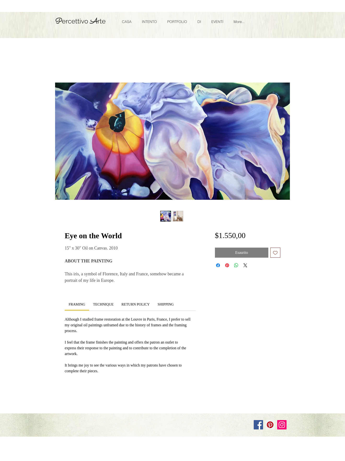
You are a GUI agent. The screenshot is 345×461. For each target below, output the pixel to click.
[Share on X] (245, 265)
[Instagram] (282, 424)
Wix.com (119, 409)
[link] (77, 304)
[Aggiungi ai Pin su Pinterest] (227, 265)
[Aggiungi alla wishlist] (275, 253)
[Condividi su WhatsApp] (236, 265)
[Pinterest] (270, 424)
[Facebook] (258, 424)
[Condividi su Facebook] (218, 265)
